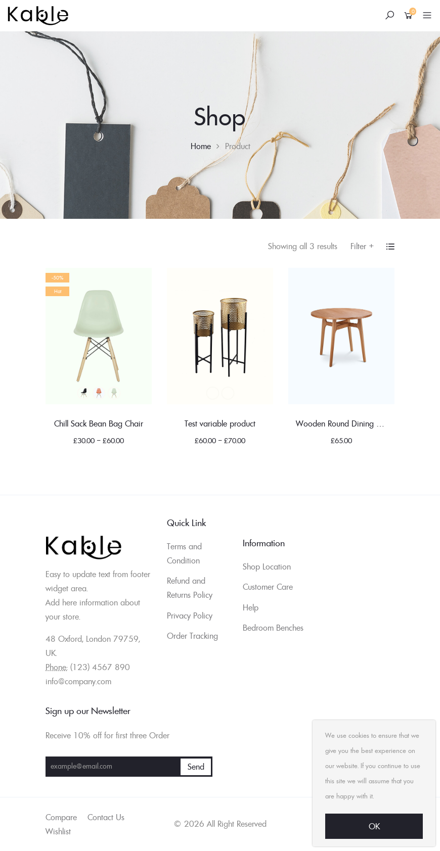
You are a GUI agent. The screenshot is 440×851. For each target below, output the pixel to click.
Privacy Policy (189, 615)
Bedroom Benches (273, 628)
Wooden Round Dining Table (345, 423)
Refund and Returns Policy (189, 588)
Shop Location (267, 566)
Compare (61, 817)
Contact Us (105, 817)
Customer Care (268, 587)
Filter (362, 246)
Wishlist (58, 831)
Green (113, 393)
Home (201, 146)
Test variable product (220, 423)
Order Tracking (192, 636)
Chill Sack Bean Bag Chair (98, 423)
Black (83, 393)
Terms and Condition (184, 553)
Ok (374, 826)
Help (250, 607)
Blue (98, 393)
